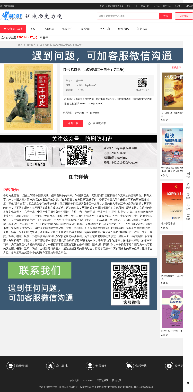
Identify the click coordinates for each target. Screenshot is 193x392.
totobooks (88, 380)
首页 (32, 28)
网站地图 (116, 380)
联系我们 (86, 28)
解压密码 (123, 28)
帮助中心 (167, 6)
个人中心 (156, 6)
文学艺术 (79, 113)
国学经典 (31, 44)
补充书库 (142, 28)
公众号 (178, 6)
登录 (129, 6)
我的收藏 (145, 6)
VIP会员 (189, 6)
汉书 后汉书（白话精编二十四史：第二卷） (62, 44)
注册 (136, 6)
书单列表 (49, 28)
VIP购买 (184, 16)
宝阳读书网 (102, 380)
